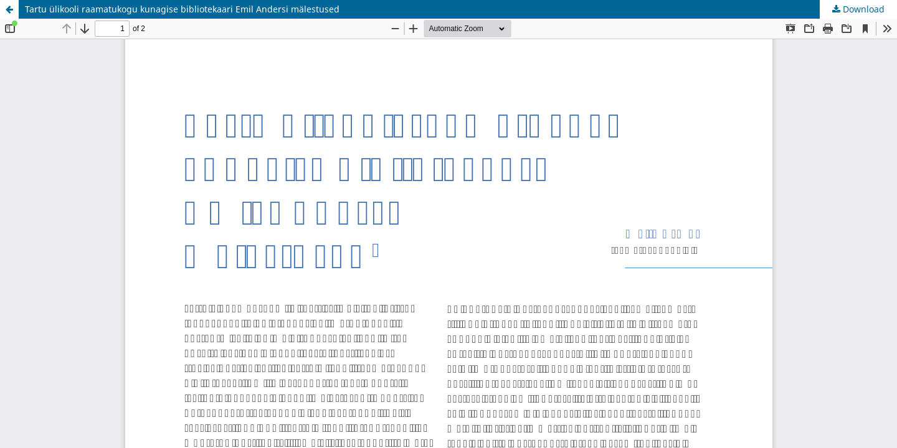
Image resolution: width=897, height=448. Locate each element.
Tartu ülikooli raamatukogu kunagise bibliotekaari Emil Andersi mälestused (182, 9)
